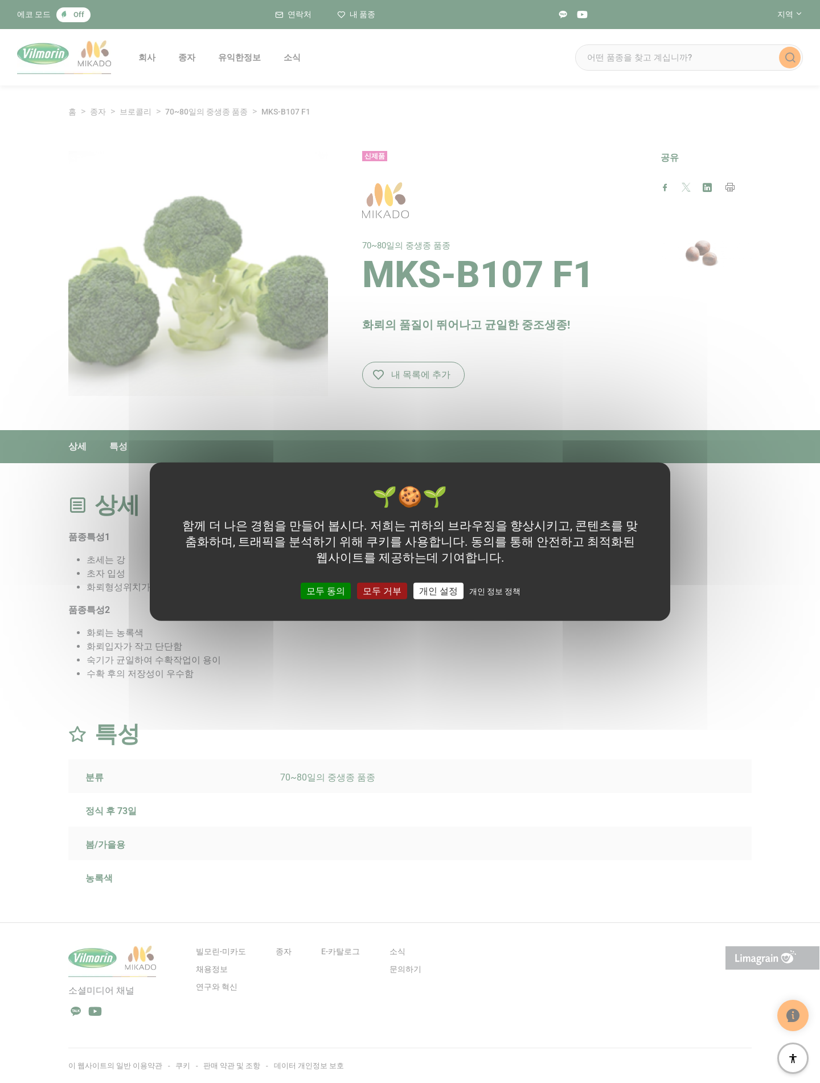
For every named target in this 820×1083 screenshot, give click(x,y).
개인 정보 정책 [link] (494, 591)
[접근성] (793, 1058)
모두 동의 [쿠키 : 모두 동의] (325, 591)
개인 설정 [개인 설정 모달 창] (438, 591)
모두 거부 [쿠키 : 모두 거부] (382, 591)
